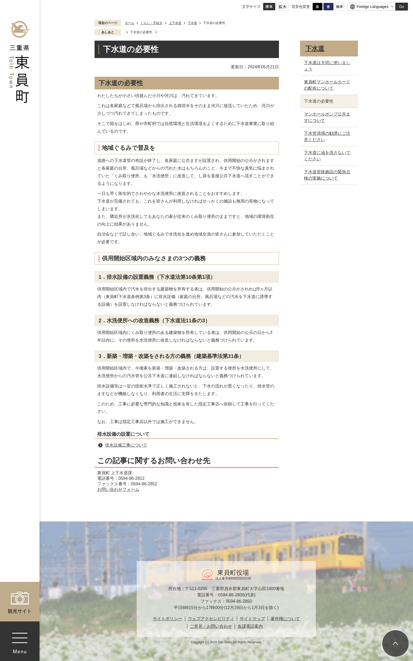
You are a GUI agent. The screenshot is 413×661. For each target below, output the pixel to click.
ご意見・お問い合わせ (211, 626)
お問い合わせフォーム (118, 489)
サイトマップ (252, 618)
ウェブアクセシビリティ (211, 618)
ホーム (129, 23)
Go (401, 6)
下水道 (192, 23)
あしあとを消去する (156, 32)
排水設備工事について (126, 445)
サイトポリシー (167, 618)
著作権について (285, 618)
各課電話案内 (250, 626)
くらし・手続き (151, 23)
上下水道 (175, 23)
